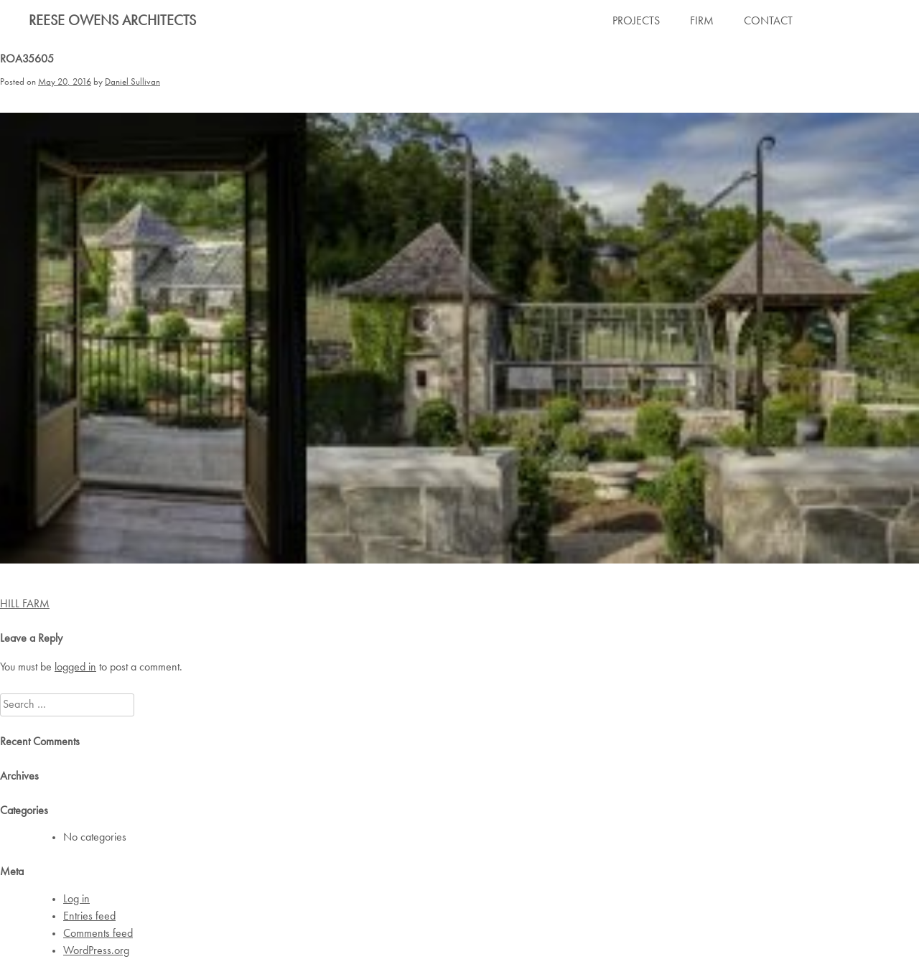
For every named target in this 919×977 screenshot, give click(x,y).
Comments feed (98, 934)
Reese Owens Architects (112, 21)
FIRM (702, 21)
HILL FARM (25, 604)
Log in (76, 899)
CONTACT (768, 21)
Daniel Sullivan (132, 82)
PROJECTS (636, 21)
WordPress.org (96, 951)
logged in (75, 667)
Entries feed (89, 916)
